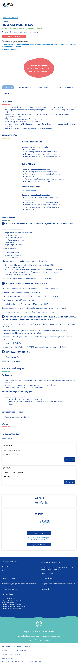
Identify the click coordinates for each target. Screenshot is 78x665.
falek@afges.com (45, 525)
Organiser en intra (39, 544)
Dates (6, 93)
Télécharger (6, 566)
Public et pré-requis (64, 87)
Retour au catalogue (10, 17)
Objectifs (8, 87)
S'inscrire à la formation (13, 36)
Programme (43, 87)
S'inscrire (69, 459)
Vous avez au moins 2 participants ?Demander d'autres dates (39, 538)
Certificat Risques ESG (10, 49)
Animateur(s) (25, 87)
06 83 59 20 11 (45, 523)
